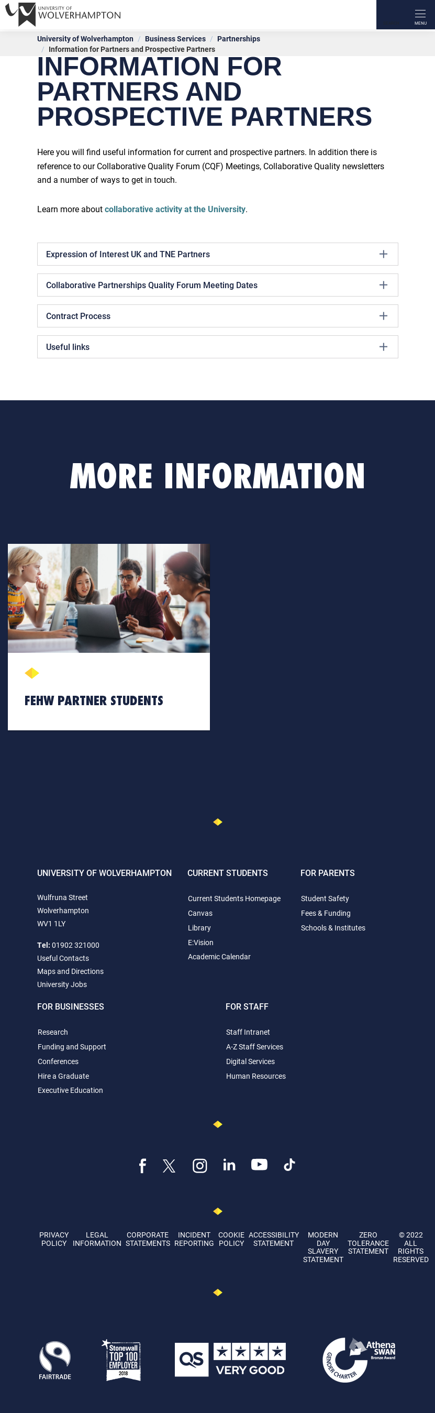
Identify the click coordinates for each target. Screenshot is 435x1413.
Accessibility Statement (274, 1238)
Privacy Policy (54, 1238)
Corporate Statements (148, 1238)
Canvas (200, 913)
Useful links (216, 347)
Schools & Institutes (333, 928)
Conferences (58, 1061)
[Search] (391, 14)
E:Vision (201, 942)
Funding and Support (72, 1046)
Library (199, 928)
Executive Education (70, 1090)
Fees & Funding (326, 913)
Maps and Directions (70, 971)
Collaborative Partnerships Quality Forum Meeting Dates (216, 285)
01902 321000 (75, 945)
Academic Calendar (219, 956)
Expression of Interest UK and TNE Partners (216, 254)
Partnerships (238, 38)
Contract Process (216, 316)
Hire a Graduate (63, 1076)
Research (53, 1032)
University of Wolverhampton (85, 38)
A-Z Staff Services (254, 1046)
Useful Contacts (63, 958)
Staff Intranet (248, 1032)
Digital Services (250, 1061)
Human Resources (256, 1076)
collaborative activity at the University (175, 208)
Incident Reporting (194, 1238)
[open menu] (420, 14)
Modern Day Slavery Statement (323, 1247)
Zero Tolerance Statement (368, 1243)
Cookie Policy (231, 1238)
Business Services (175, 38)
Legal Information (97, 1238)
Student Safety (325, 898)
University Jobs (62, 984)
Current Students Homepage (234, 898)
